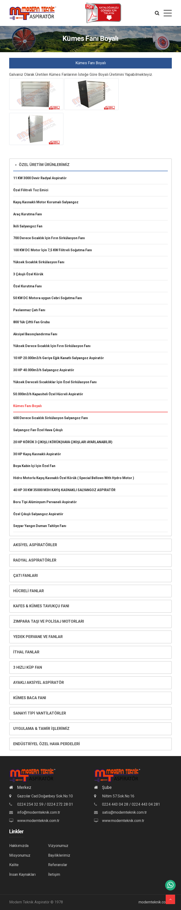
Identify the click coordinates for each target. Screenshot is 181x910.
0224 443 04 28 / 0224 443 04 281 (131, 804)
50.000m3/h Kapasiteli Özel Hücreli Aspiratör (48, 394)
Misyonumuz (19, 855)
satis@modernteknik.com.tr (124, 812)
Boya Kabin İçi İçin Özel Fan (34, 466)
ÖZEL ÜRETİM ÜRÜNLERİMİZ (43, 164)
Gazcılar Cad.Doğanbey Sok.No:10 (41, 796)
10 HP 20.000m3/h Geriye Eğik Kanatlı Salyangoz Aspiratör (58, 358)
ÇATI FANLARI (25, 575)
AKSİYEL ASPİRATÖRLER (35, 545)
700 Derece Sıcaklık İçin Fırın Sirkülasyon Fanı (49, 238)
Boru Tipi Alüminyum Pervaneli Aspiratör (45, 502)
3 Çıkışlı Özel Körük (28, 274)
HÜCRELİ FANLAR (28, 591)
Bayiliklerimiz (59, 855)
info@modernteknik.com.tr (38, 812)
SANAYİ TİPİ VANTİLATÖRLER (39, 713)
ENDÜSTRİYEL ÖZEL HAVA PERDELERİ (46, 744)
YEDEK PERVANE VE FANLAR (38, 636)
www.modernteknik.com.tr (38, 820)
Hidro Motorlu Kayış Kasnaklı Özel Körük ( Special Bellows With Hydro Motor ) (73, 478)
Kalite (14, 865)
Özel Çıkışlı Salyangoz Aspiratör (38, 514)
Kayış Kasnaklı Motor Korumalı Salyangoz (45, 202)
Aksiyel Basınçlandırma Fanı (35, 334)
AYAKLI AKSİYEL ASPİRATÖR (38, 682)
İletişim (54, 874)
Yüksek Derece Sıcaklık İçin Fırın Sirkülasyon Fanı (51, 346)
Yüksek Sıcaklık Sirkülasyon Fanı (38, 262)
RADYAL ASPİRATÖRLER (34, 560)
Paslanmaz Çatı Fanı (29, 310)
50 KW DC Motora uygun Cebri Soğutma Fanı (47, 298)
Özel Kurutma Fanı (27, 286)
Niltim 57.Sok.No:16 (114, 796)
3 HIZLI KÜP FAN (27, 667)
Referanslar (57, 865)
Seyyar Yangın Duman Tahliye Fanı (39, 526)
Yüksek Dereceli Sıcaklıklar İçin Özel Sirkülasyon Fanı (55, 382)
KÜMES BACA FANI (29, 698)
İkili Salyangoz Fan (27, 226)
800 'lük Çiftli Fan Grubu (31, 322)
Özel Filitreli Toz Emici (30, 190)
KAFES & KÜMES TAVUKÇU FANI (41, 606)
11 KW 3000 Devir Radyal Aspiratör (40, 178)
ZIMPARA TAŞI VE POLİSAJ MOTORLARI (48, 621)
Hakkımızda (19, 845)
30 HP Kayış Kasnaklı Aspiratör (37, 454)
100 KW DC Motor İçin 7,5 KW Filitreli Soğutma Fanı (52, 250)
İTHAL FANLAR (26, 652)
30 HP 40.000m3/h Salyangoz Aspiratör (43, 370)
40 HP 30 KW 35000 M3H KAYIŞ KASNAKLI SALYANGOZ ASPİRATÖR (64, 490)
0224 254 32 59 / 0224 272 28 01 (45, 804)
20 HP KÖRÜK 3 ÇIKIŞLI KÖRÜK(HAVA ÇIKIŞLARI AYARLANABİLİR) (62, 442)
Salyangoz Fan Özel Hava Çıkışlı (38, 430)
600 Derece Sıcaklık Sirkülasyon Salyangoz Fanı (50, 418)
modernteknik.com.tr (155, 902)
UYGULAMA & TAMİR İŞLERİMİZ (41, 728)
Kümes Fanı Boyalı (27, 406)
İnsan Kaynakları (22, 874)
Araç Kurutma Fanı (27, 214)
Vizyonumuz (58, 845)
